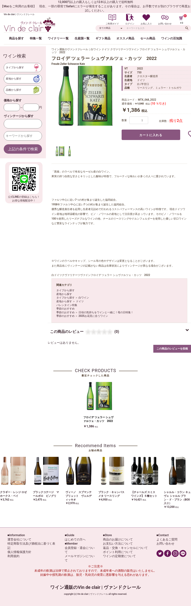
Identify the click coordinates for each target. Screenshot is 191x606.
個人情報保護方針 (19, 552)
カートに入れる (150, 135)
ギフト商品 (103, 38)
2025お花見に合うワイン (93, 315)
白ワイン (84, 297)
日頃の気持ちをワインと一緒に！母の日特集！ (106, 312)
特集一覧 (36, 38)
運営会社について (19, 539)
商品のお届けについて (118, 539)
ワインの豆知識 (171, 38)
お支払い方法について (118, 543)
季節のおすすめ (65, 308)
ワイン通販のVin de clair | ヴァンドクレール (95, 587)
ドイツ (80, 301)
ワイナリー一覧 (58, 38)
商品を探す (16, 38)
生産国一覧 (82, 38)
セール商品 (147, 38)
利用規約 (13, 556)
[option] (85, 96)
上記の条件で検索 (23, 149)
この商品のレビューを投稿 (172, 348)
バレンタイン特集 (66, 305)
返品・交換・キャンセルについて (125, 548)
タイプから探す (65, 290)
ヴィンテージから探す (19, 116)
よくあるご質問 (166, 539)
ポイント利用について (118, 552)
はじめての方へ (75, 539)
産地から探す (64, 294)
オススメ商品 (125, 38)
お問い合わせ (165, 543)
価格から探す (13, 100)
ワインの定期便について (119, 556)
